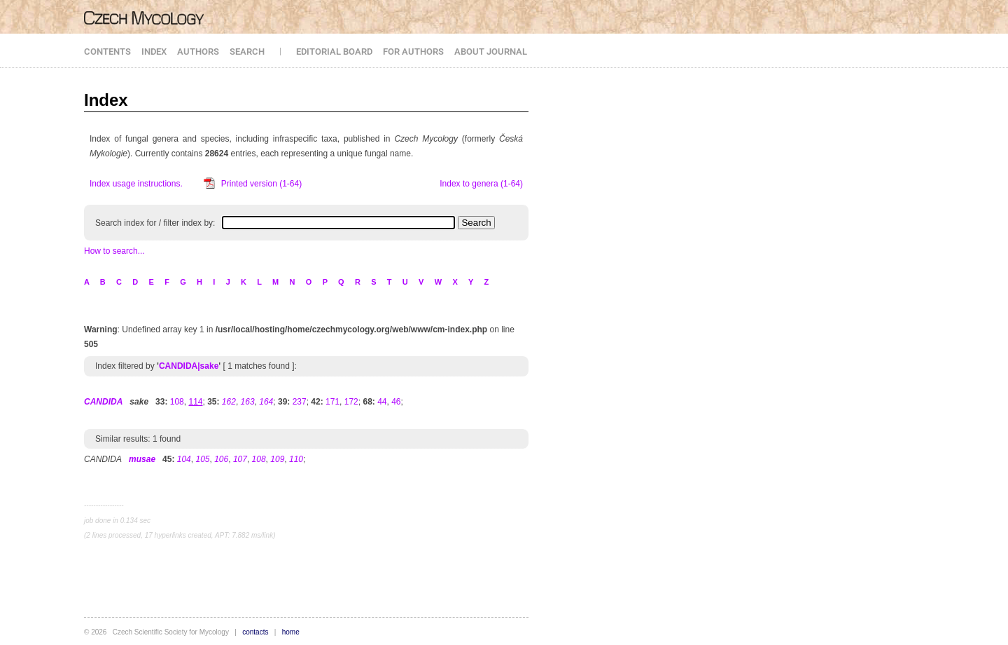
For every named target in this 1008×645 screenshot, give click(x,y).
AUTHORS (198, 51)
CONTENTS (107, 51)
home (291, 632)
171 (333, 402)
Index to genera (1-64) (481, 184)
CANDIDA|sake (188, 366)
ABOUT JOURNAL (490, 51)
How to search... (114, 251)
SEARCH (247, 51)
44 (381, 402)
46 (395, 402)
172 (351, 402)
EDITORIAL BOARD (334, 51)
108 (177, 402)
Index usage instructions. (136, 184)
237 (300, 402)
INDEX (154, 51)
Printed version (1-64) (261, 184)
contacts (255, 632)
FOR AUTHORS (413, 51)
